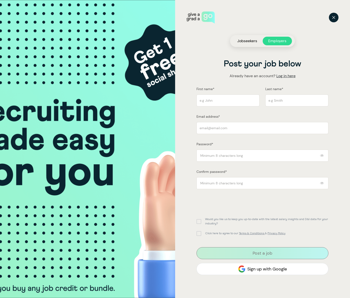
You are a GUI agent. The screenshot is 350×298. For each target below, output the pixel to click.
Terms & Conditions (252, 233)
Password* (204, 144)
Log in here (286, 75)
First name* (205, 89)
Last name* (274, 89)
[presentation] (232, 202)
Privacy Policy (276, 233)
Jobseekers (247, 40)
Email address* (208, 116)
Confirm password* (211, 171)
